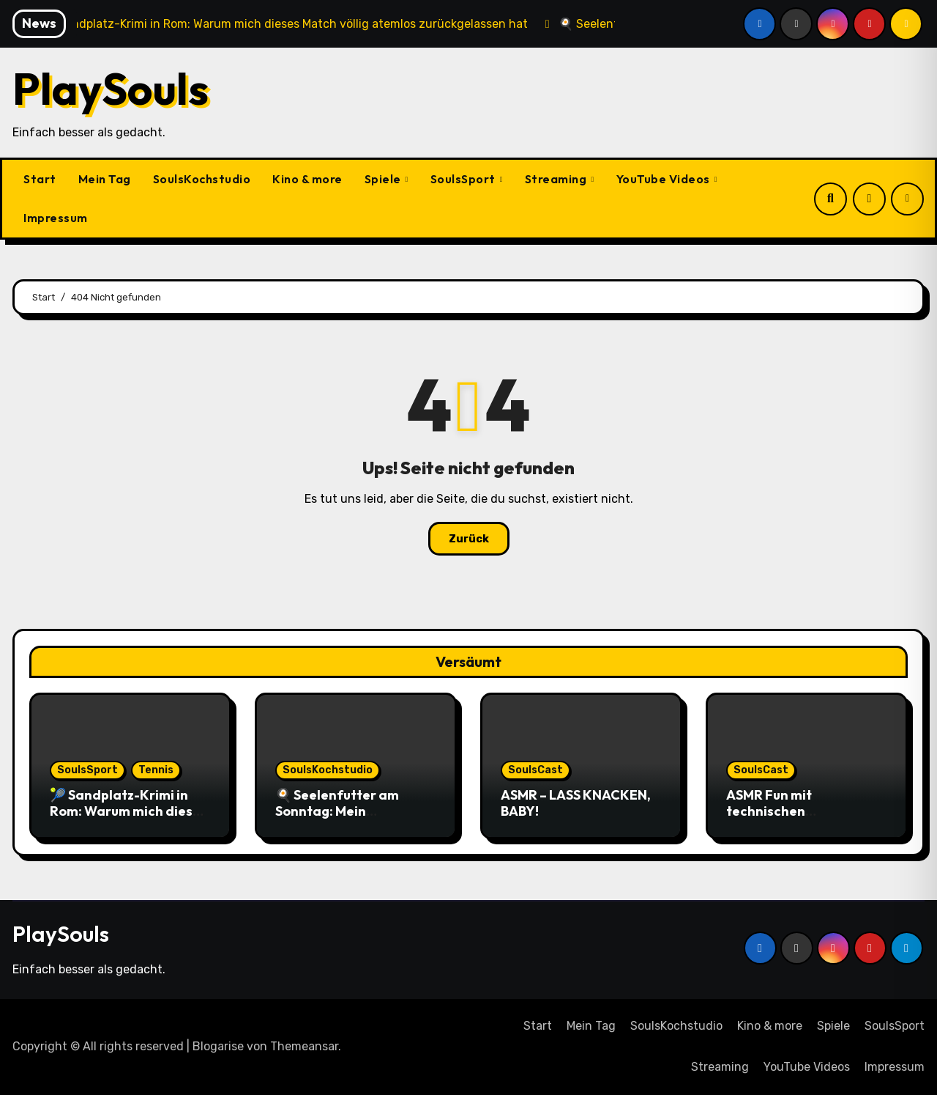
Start (39, 179)
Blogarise (218, 1046)
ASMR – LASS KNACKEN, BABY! (576, 802)
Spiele (384, 179)
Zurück (469, 538)
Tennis (155, 770)
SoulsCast (535, 770)
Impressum (55, 217)
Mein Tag (104, 179)
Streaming (557, 179)
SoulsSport (464, 179)
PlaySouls (110, 89)
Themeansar (304, 1046)
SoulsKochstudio (202, 179)
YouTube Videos (664, 179)
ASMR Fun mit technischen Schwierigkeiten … (784, 810)
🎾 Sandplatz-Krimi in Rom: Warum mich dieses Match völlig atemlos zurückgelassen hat (128, 818)
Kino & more (307, 179)
